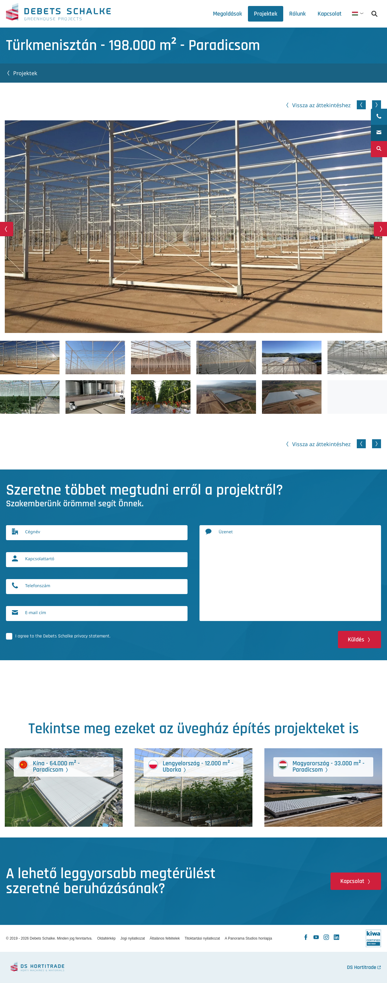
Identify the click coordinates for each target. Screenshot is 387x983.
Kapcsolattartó (39, 558)
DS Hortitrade (361, 967)
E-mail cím (35, 612)
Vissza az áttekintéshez (321, 105)
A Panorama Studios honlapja (248, 938)
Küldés (356, 639)
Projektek (25, 73)
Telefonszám (37, 585)
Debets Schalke (58, 13)
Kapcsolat (352, 881)
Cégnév (32, 531)
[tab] (297, 14)
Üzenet (226, 531)
